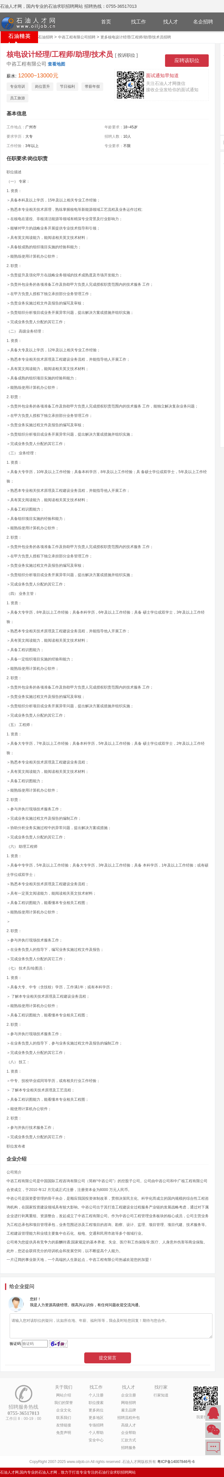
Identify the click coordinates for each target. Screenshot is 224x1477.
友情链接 (63, 1425)
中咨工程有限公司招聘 (76, 37)
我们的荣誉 (63, 1402)
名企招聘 (203, 21)
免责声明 (63, 1432)
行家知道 (160, 1395)
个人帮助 (96, 1432)
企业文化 (63, 1410)
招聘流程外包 (128, 1417)
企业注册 (128, 1395)
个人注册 (96, 1395)
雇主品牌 (128, 1410)
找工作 (138, 21)
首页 (106, 21)
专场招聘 (96, 1425)
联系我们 (63, 1417)
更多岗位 (96, 1410)
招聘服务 (128, 1447)
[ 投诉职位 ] (126, 55)
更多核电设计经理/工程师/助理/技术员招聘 (135, 37)
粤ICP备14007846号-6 (176, 1462)
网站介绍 (63, 1395)
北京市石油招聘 (40, 37)
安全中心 (96, 1440)
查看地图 (56, 64)
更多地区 (96, 1417)
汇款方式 (128, 1440)
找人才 (170, 21)
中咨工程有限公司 (26, 64)
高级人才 (128, 1425)
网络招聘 (128, 1402)
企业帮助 (128, 1432)
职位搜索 (96, 1402)
